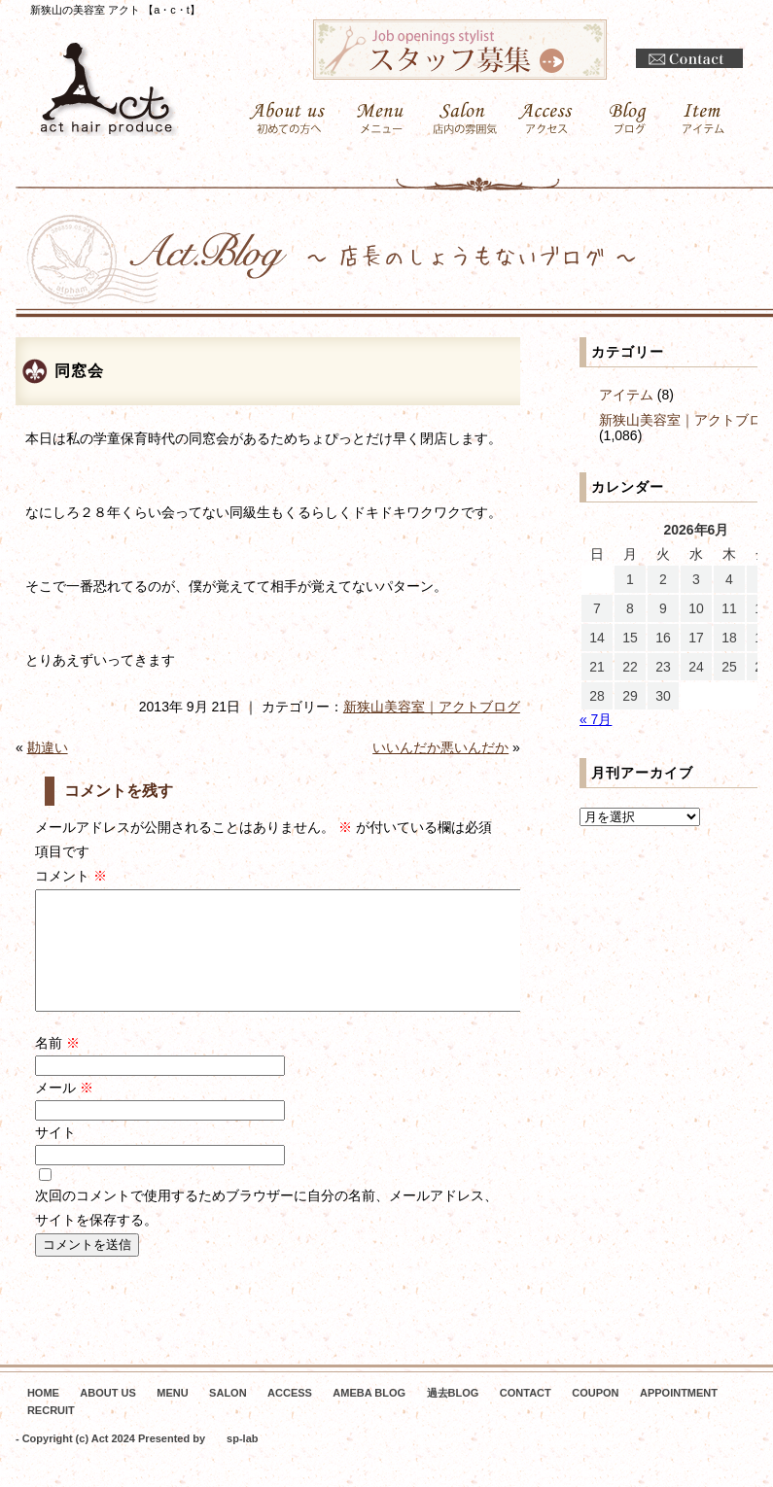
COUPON (595, 1416)
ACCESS (289, 1416)
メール (64, 1111)
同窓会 (79, 371)
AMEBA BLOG (369, 1416)
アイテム (626, 394)
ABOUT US (107, 1416)
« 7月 (596, 719)
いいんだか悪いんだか (440, 747)
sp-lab (242, 1462)
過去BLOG (453, 1416)
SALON (228, 1416)
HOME (43, 1416)
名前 (57, 1066)
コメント (71, 875)
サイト (55, 1155)
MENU (172, 1416)
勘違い (47, 747)
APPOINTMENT (679, 1416)
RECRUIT (51, 1433)
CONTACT (525, 1416)
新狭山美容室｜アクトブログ (431, 706)
